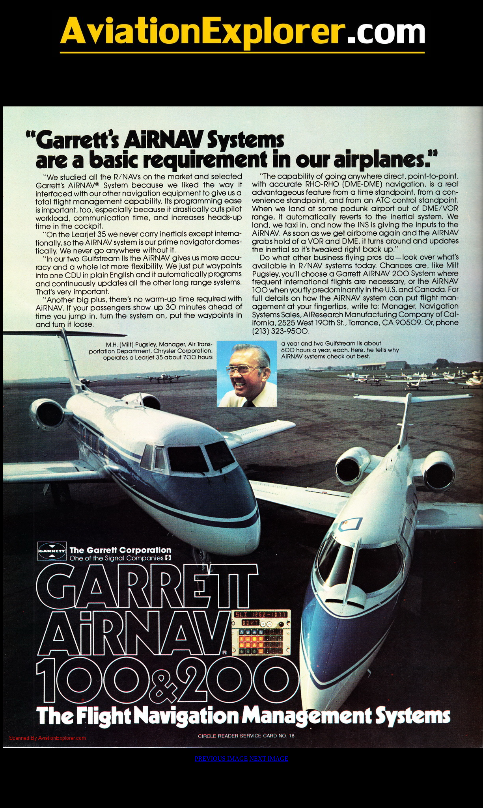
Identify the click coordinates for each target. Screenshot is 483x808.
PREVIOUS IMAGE (221, 758)
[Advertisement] (241, 81)
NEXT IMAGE (268, 758)
